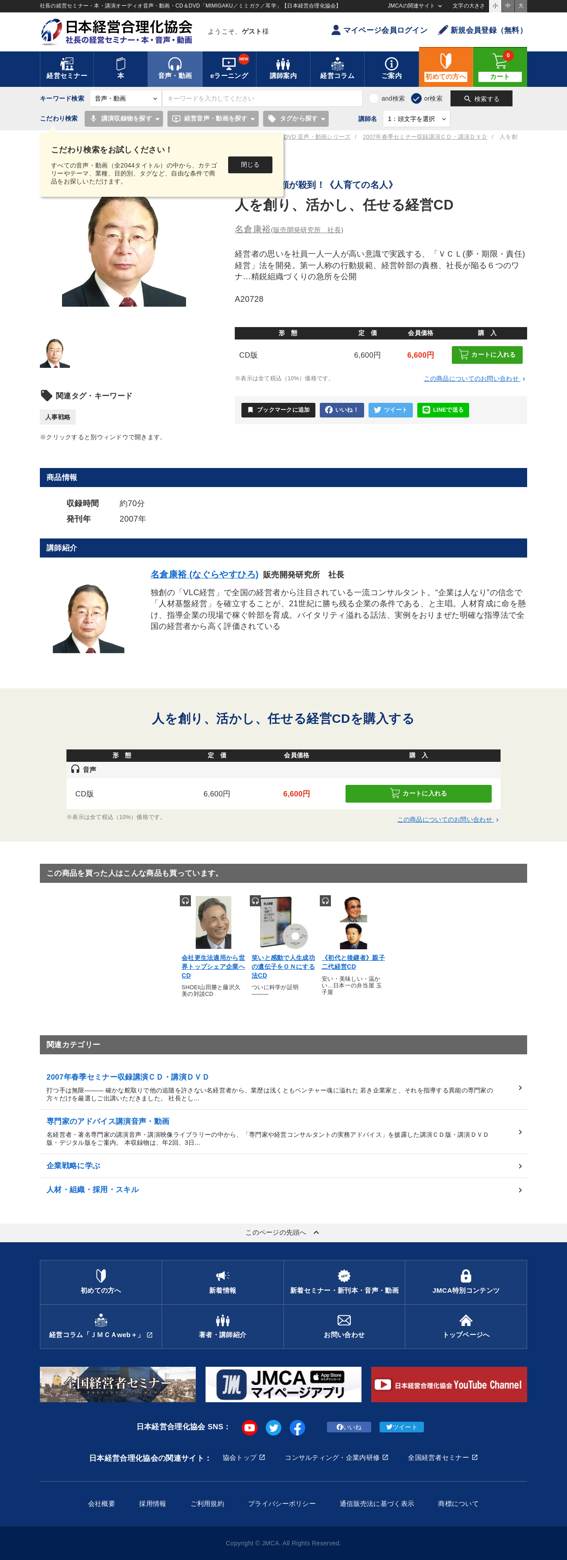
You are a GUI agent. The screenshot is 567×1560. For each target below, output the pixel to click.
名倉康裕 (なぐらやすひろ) (205, 574)
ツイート (391, 410)
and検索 (393, 98)
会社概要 (101, 1503)
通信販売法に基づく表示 (377, 1503)
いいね (349, 1427)
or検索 (433, 98)
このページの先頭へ (283, 1232)
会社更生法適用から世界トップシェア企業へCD (213, 966)
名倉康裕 (289, 229)
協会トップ (239, 1457)
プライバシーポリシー (282, 1503)
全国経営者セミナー (438, 1457)
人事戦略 (57, 417)
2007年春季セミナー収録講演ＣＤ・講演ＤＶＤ (425, 137)
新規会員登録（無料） (482, 30)
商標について (458, 1503)
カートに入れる (487, 354)
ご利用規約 (207, 1503)
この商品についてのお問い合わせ (475, 378)
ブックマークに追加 (278, 410)
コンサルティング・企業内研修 (332, 1457)
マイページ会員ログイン (379, 30)
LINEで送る (443, 410)
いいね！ (342, 410)
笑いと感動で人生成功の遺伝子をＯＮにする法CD (283, 966)
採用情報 (152, 1503)
